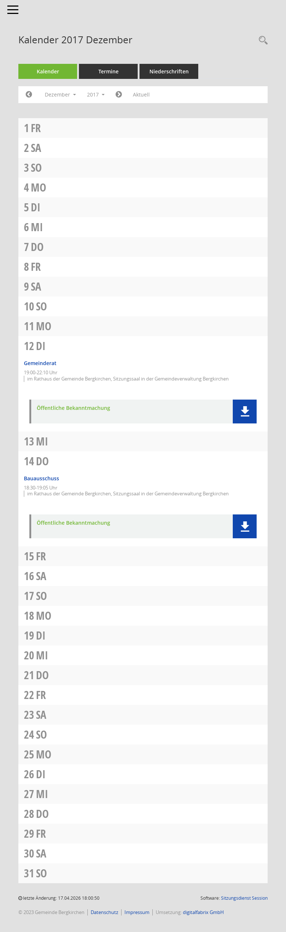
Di (35, 207)
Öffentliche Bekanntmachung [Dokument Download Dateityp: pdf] (73, 408)
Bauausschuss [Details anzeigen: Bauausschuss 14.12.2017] (41, 478)
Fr (36, 127)
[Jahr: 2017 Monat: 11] (28, 94)
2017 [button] (96, 94)
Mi (37, 226)
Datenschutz (104, 912)
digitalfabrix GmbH (203, 912)
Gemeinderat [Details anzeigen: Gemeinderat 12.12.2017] (40, 363)
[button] (245, 411)
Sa (36, 147)
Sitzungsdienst (244, 898)
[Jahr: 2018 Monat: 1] (118, 94)
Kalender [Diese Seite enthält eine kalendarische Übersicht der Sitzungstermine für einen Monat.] (48, 71)
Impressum (136, 912)
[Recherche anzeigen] (261, 40)
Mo (38, 187)
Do (37, 246)
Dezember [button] (60, 94)
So (36, 167)
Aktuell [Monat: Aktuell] (141, 94)
